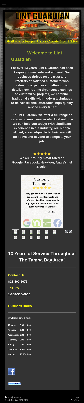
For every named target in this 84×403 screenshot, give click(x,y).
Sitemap (17, 397)
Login (77, 397)
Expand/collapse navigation (42, 4)
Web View (75, 400)
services (17, 119)
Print (8, 397)
